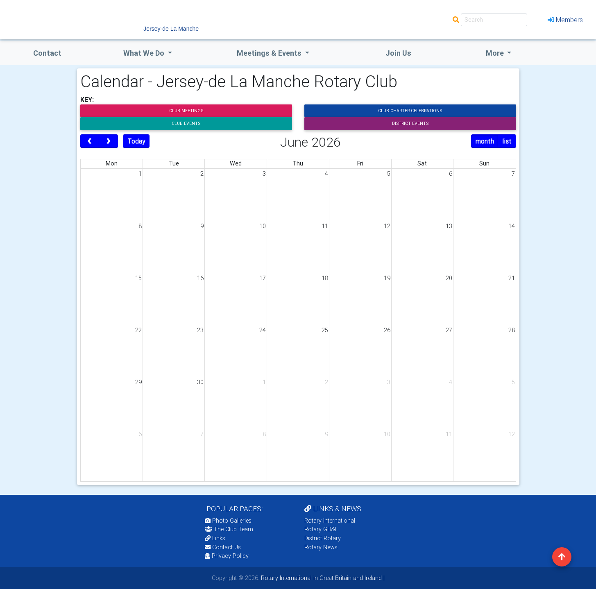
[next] (108, 141)
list (507, 141)
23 (200, 330)
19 (387, 278)
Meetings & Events (270, 53)
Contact (47, 53)
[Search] (494, 20)
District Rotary (322, 538)
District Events (410, 123)
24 (262, 330)
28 (511, 330)
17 (262, 278)
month (485, 141)
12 (387, 226)
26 (387, 330)
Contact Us (223, 547)
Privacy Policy (227, 556)
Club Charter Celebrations (410, 110)
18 (325, 278)
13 (449, 226)
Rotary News (321, 547)
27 (449, 330)
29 (138, 382)
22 (138, 330)
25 (325, 330)
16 (200, 278)
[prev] (90, 141)
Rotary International (329, 520)
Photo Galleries (228, 520)
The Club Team (229, 529)
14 (511, 226)
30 (200, 382)
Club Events (186, 123)
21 (511, 278)
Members (565, 20)
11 (325, 226)
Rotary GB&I (320, 529)
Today (136, 141)
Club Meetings (186, 110)
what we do (144, 53)
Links (215, 538)
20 (449, 278)
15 (138, 278)
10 (262, 226)
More (495, 53)
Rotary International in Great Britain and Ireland (320, 578)
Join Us (398, 53)
